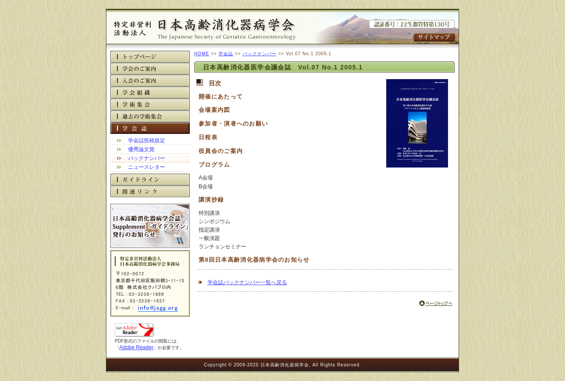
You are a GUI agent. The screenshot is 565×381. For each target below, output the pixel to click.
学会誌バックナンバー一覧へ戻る (247, 282)
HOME (201, 53)
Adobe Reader (136, 347)
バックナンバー (146, 158)
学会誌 (225, 53)
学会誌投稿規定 (146, 140)
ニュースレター (146, 167)
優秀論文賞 (141, 149)
